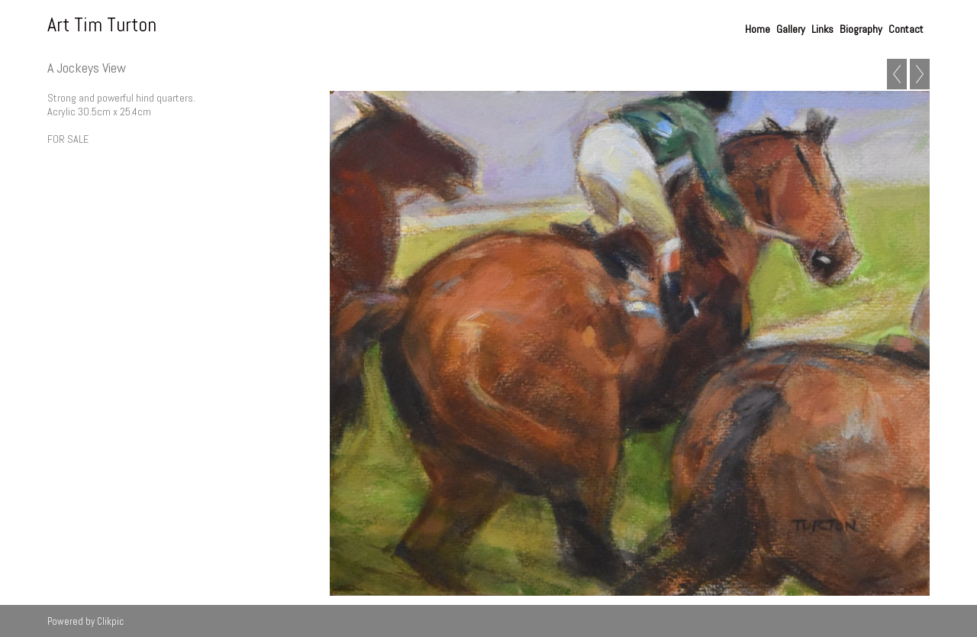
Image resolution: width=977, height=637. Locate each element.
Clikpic (110, 621)
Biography (861, 29)
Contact (906, 29)
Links (822, 29)
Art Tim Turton (101, 24)
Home (757, 29)
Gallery (790, 29)
